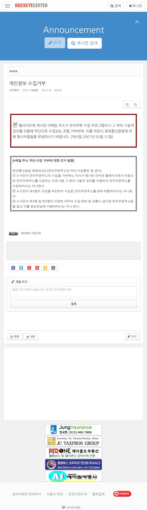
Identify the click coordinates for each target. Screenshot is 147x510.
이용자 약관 (55, 483)
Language (71, 496)
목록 (15, 325)
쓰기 (130, 325)
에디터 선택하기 (122, 279)
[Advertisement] (73, 247)
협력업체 (99, 483)
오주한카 (15, 89)
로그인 (135, 6)
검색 (115, 6)
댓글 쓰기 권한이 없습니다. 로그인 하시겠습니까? (60, 287)
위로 (31, 325)
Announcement (73, 30)
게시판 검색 (84, 43)
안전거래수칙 (78, 483)
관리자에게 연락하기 (27, 483)
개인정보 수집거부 (22, 80)
